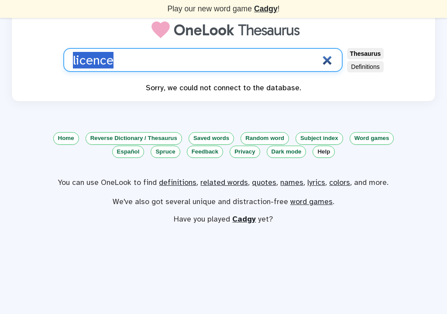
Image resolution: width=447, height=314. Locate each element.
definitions (177, 182)
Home (66, 138)
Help (323, 151)
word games (311, 201)
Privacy (244, 151)
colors (339, 182)
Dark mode (287, 151)
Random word (264, 138)
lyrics (316, 182)
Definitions (365, 66)
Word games (371, 138)
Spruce (165, 151)
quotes (264, 182)
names (291, 182)
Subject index (319, 138)
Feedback (205, 151)
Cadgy (266, 8)
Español (128, 151)
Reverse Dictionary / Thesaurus (133, 138)
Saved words (211, 138)
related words (224, 182)
